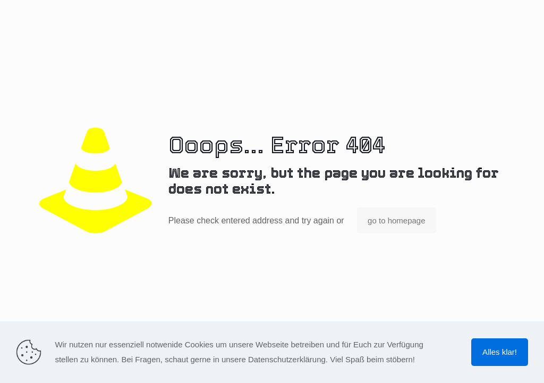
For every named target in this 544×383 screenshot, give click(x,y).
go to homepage (396, 220)
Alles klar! (499, 351)
